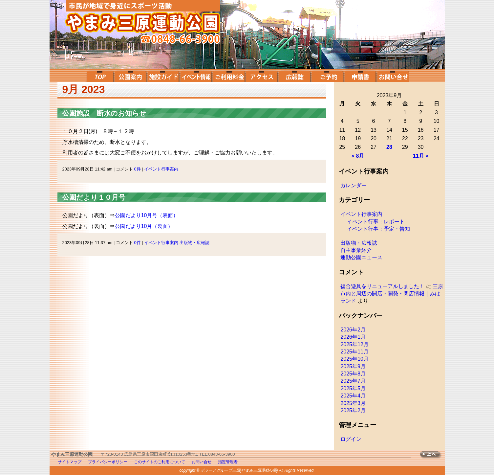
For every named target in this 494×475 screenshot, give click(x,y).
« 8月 (358, 156)
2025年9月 (353, 366)
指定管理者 (228, 462)
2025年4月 (353, 395)
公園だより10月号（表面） (147, 215)
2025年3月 (353, 403)
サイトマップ (69, 462)
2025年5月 (353, 388)
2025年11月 (354, 351)
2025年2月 (353, 410)
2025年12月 (354, 344)
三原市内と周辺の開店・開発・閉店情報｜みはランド (391, 293)
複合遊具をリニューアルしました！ (382, 286)
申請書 (360, 75)
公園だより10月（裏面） (144, 226)
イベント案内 (196, 75)
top (99, 75)
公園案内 (130, 75)
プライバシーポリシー (107, 462)
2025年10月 (354, 359)
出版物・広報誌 (194, 242)
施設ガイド (163, 75)
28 (389, 147)
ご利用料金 (228, 75)
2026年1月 (353, 337)
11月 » (420, 156)
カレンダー (353, 185)
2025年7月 (353, 381)
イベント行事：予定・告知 (378, 229)
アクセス (261, 75)
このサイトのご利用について (159, 462)
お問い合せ (392, 75)
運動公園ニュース (361, 257)
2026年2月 (353, 329)
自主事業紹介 (356, 250)
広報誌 (294, 75)
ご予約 (327, 75)
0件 (137, 169)
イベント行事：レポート (376, 221)
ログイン (350, 439)
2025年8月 (353, 373)
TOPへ (432, 455)
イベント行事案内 (161, 169)
